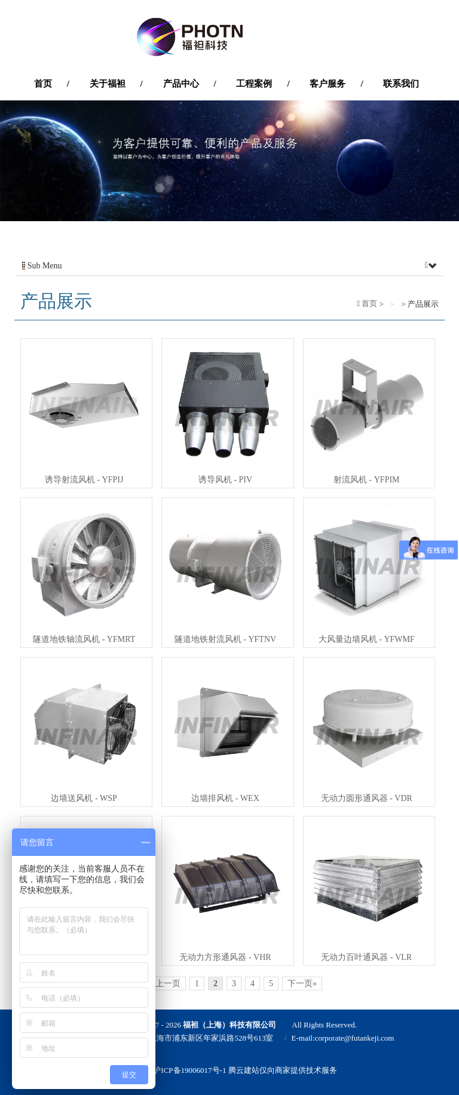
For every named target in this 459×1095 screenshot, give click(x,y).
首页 (368, 303)
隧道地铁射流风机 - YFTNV (225, 639)
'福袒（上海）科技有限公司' (229, 37)
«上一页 (165, 983)
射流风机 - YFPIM (366, 479)
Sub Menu (229, 266)
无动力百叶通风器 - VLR (366, 957)
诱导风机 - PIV (225, 479)
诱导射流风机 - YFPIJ (84, 479)
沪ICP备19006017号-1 (189, 1070)
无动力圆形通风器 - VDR (366, 798)
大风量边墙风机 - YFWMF (367, 639)
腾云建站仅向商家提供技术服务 (282, 1070)
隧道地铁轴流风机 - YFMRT (84, 639)
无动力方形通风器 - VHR (225, 957)
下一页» (302, 983)
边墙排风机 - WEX (225, 798)
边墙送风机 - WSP (84, 798)
